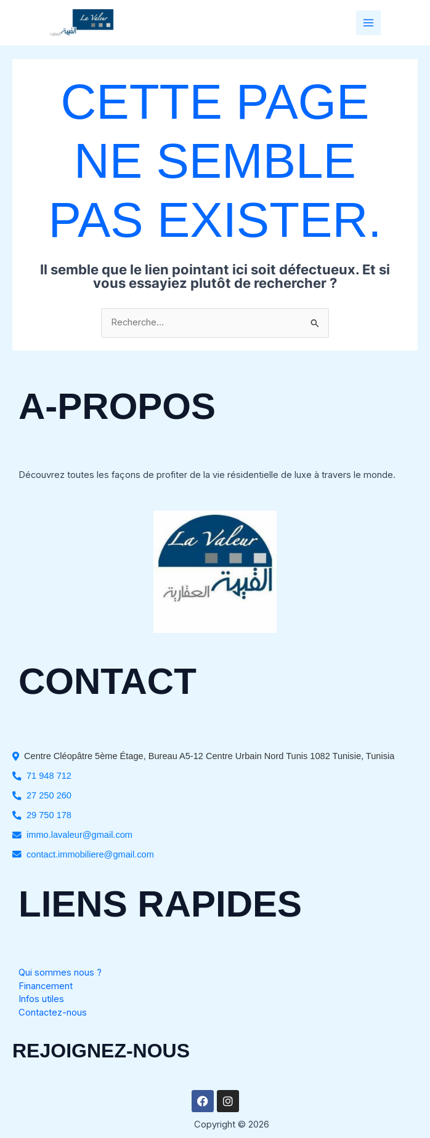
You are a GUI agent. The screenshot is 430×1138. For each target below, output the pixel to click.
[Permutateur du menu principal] (368, 22)
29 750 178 (48, 815)
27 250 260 (48, 795)
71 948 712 (48, 776)
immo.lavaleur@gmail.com (79, 835)
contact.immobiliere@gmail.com (90, 854)
